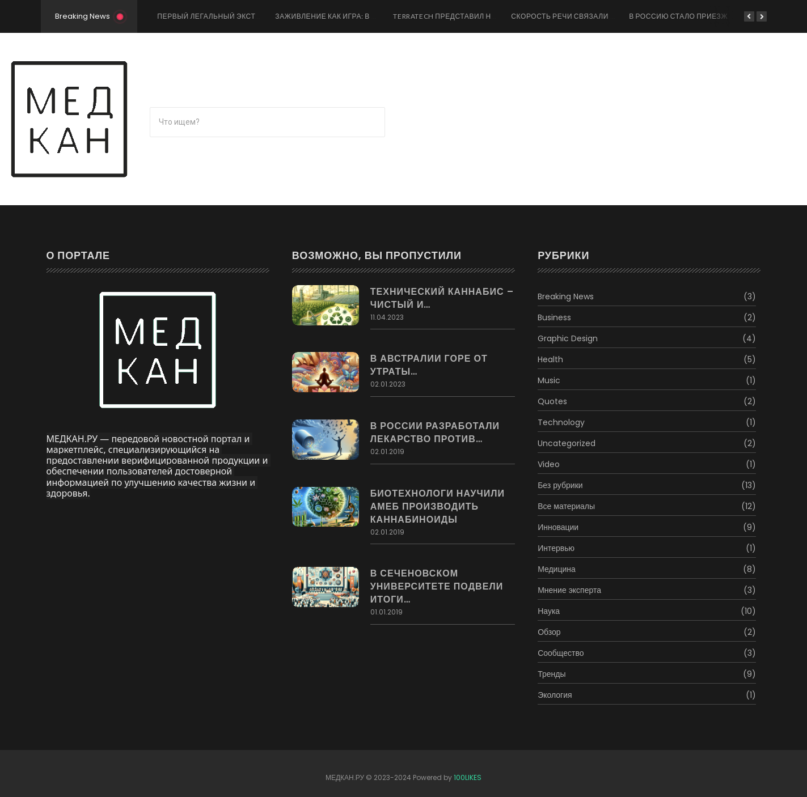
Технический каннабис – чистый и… (442, 298)
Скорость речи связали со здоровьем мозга (603, 16)
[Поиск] (267, 122)
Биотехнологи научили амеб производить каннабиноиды (437, 506)
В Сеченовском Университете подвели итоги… (437, 586)
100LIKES (467, 777)
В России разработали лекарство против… (435, 432)
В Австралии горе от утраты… (429, 365)
